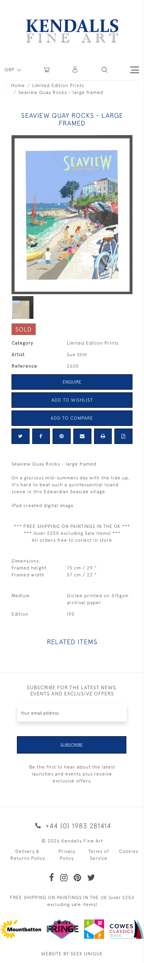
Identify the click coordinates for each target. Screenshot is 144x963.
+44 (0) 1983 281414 (72, 826)
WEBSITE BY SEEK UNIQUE (72, 953)
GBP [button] (10, 69)
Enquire (72, 382)
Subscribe (71, 745)
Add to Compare (72, 418)
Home (18, 85)
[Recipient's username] (72, 713)
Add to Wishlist (72, 400)
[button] (105, 69)
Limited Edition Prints (58, 85)
